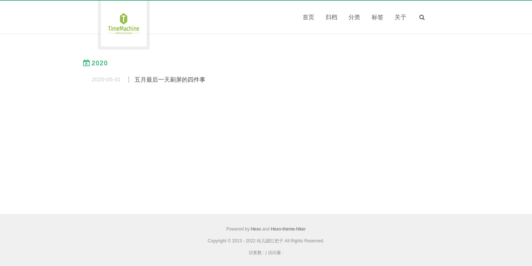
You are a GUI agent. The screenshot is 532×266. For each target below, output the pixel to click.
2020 (100, 63)
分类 (354, 17)
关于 (400, 17)
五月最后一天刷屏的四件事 (169, 79)
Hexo (256, 229)
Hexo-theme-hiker (288, 229)
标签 (377, 17)
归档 (331, 17)
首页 (308, 17)
